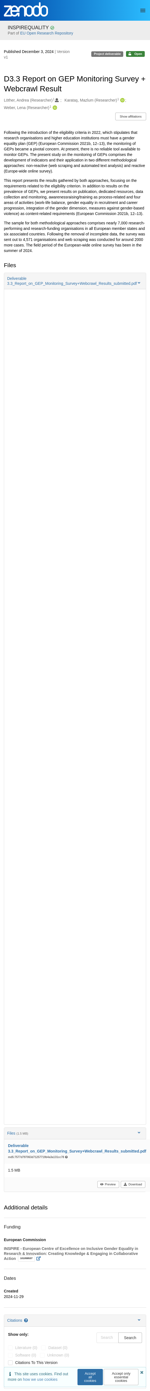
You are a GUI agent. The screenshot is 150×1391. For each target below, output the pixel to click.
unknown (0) (58, 1355)
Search (130, 1338)
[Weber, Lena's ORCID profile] (54, 108)
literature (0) (26, 1347)
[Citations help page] (26, 1320)
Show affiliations (130, 116)
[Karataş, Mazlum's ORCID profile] (122, 100)
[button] (75, 281)
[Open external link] (40, 1258)
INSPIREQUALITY (29, 27)
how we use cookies (40, 1379)
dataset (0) (57, 1347)
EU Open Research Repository (46, 33)
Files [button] (74, 1133)
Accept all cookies (90, 1377)
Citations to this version (36, 1362)
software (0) (25, 1355)
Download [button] (133, 1184)
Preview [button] (108, 1184)
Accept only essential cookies (121, 1377)
